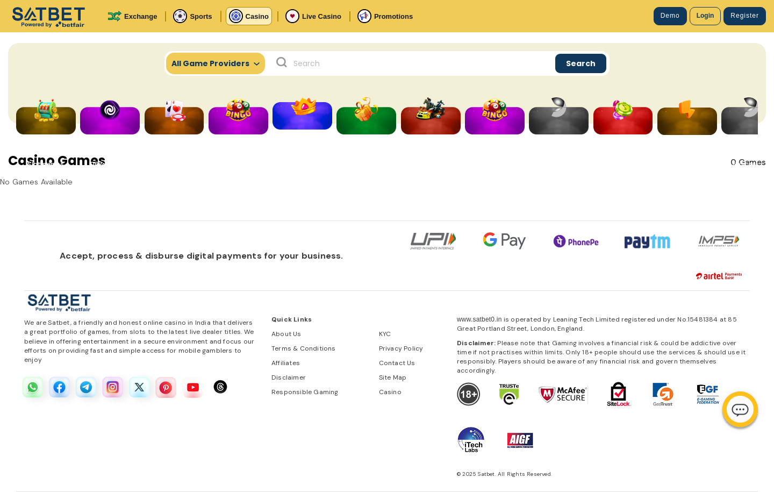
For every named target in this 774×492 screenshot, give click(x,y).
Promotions (385, 16)
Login (705, 15)
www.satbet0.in (479, 319)
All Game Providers (215, 63)
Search (581, 63)
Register (744, 15)
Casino (249, 16)
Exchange (132, 16)
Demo (670, 15)
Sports (192, 16)
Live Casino (313, 16)
